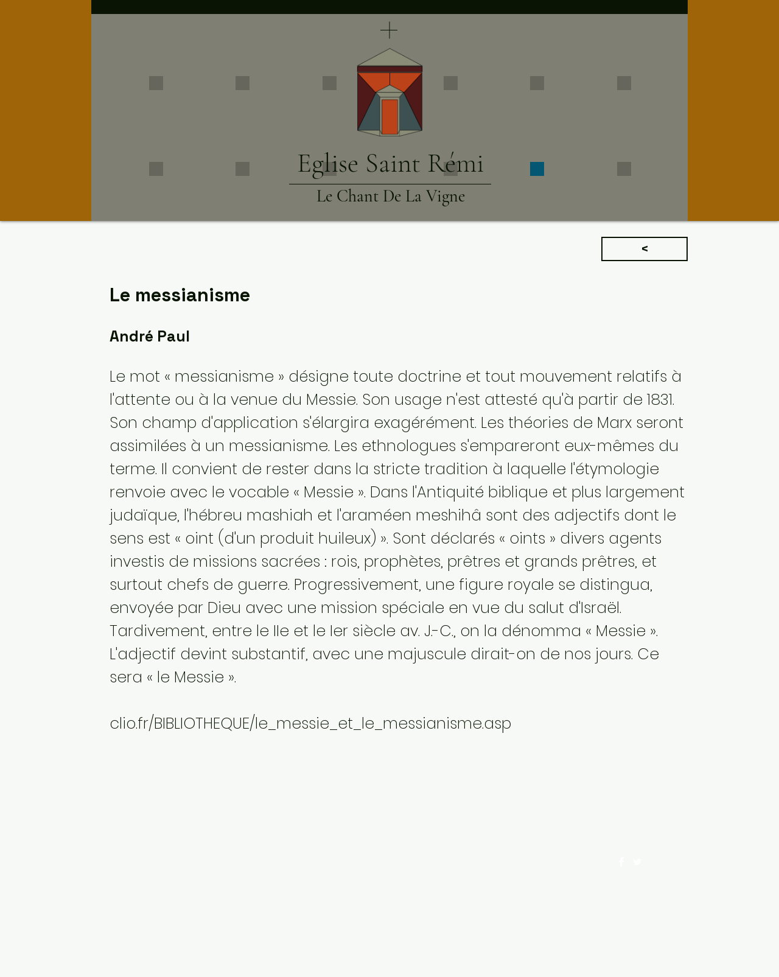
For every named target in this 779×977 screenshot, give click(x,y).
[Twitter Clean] (637, 862)
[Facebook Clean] (621, 862)
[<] (644, 249)
